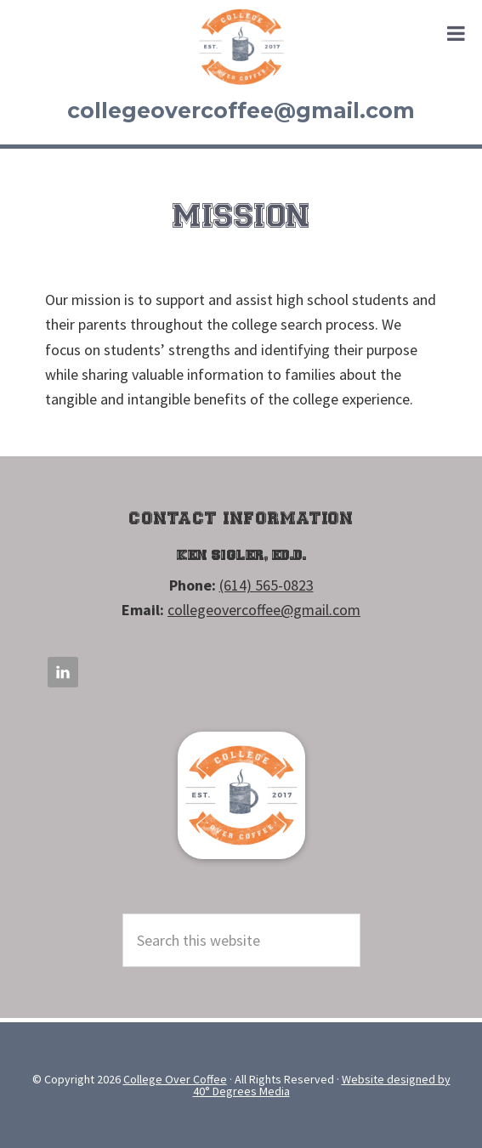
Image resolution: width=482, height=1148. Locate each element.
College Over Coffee (241, 46)
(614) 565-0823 (266, 585)
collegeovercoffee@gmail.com (241, 110)
